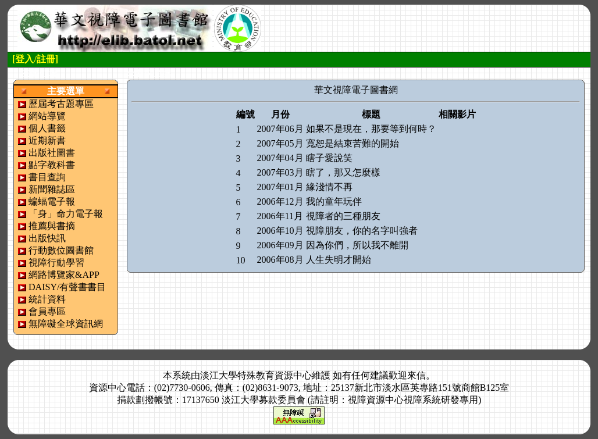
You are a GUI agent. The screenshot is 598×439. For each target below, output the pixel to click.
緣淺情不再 (329, 187)
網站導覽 (47, 116)
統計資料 (47, 299)
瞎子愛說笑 (329, 158)
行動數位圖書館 (61, 250)
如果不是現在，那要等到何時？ (371, 129)
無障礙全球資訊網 (66, 324)
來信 (416, 375)
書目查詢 (47, 177)
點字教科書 (52, 165)
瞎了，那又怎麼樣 (343, 172)
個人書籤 (47, 128)
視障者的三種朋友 (343, 216)
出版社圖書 (52, 153)
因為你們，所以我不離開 (357, 245)
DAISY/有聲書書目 (67, 287)
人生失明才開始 (338, 260)
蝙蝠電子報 (52, 201)
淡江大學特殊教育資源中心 (256, 375)
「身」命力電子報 (66, 214)
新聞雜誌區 (52, 189)
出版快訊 (47, 238)
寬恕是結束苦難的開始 (352, 143)
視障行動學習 (56, 262)
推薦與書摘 (52, 226)
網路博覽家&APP (64, 275)
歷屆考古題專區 (61, 104)
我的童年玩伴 (334, 201)
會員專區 (47, 311)
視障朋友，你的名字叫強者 (362, 230)
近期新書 (47, 140)
